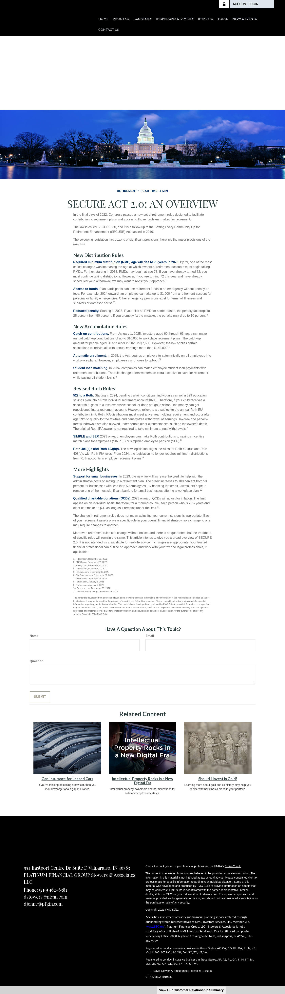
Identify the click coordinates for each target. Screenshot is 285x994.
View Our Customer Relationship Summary (191, 990)
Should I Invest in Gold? (217, 779)
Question (36, 661)
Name (34, 636)
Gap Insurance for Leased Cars (67, 779)
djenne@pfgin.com (43, 904)
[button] (128, 17)
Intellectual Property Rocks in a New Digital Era (142, 781)
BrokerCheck (233, 866)
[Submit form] (40, 696)
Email (149, 636)
